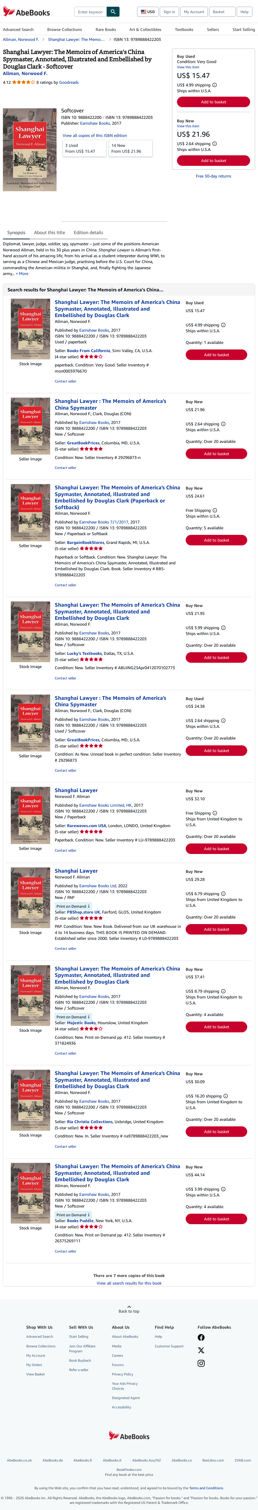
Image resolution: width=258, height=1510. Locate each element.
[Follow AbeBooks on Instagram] (201, 1364)
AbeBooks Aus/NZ (146, 1460)
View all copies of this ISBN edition (95, 135)
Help (245, 11)
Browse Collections (64, 29)
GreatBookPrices (83, 442)
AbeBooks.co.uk (19, 1460)
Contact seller (65, 381)
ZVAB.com (243, 1460)
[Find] (113, 12)
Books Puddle (80, 1220)
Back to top (129, 1311)
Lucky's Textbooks (84, 653)
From (84, 148)
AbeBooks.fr (82, 1460)
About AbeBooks (125, 1336)
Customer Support (169, 1346)
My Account (194, 11)
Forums (118, 1365)
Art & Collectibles (145, 29)
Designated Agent (126, 1398)
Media (116, 1346)
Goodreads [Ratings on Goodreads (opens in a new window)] (69, 82)
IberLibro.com (213, 1460)
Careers (117, 1355)
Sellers (213, 29)
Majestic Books (81, 1022)
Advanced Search (18, 29)
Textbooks (184, 29)
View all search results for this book (129, 1283)
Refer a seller (78, 1370)
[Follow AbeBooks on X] (201, 1350)
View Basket (35, 1374)
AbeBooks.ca (182, 1460)
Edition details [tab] (88, 232)
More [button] (23, 273)
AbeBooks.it (112, 1460)
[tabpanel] (85, 258)
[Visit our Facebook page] (201, 1338)
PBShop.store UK (83, 911)
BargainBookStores (85, 542)
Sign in (169, 11)
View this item (188, 67)
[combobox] (90, 12)
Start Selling (244, 29)
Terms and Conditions (206, 1488)
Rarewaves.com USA (86, 825)
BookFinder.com (129, 1472)
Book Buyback (80, 1360)
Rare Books (106, 29)
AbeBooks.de (53, 1460)
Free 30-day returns (213, 175)
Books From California (88, 350)
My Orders (34, 1365)
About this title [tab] (49, 232)
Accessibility (121, 1407)
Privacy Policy (122, 1374)
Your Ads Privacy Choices (125, 1386)
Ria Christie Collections (90, 1121)
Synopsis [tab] (16, 232)
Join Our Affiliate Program (82, 1348)
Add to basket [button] (213, 101)
